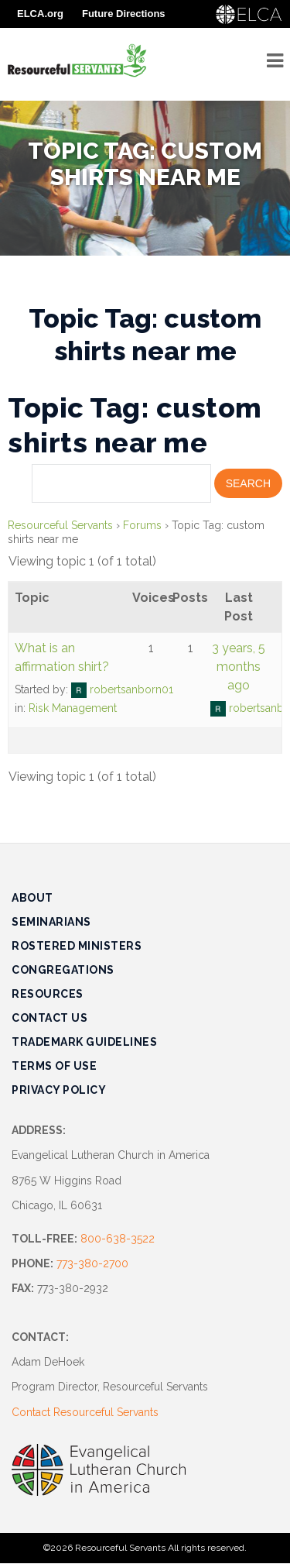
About (32, 898)
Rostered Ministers (77, 946)
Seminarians (51, 922)
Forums (142, 525)
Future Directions (123, 13)
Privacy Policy (59, 1090)
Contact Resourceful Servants (85, 1412)
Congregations (63, 970)
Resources (48, 994)
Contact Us (49, 1018)
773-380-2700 (92, 1263)
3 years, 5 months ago (238, 667)
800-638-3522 (117, 1238)
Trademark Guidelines (84, 1042)
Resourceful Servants (60, 525)
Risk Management (73, 708)
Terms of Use (54, 1066)
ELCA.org (40, 13)
